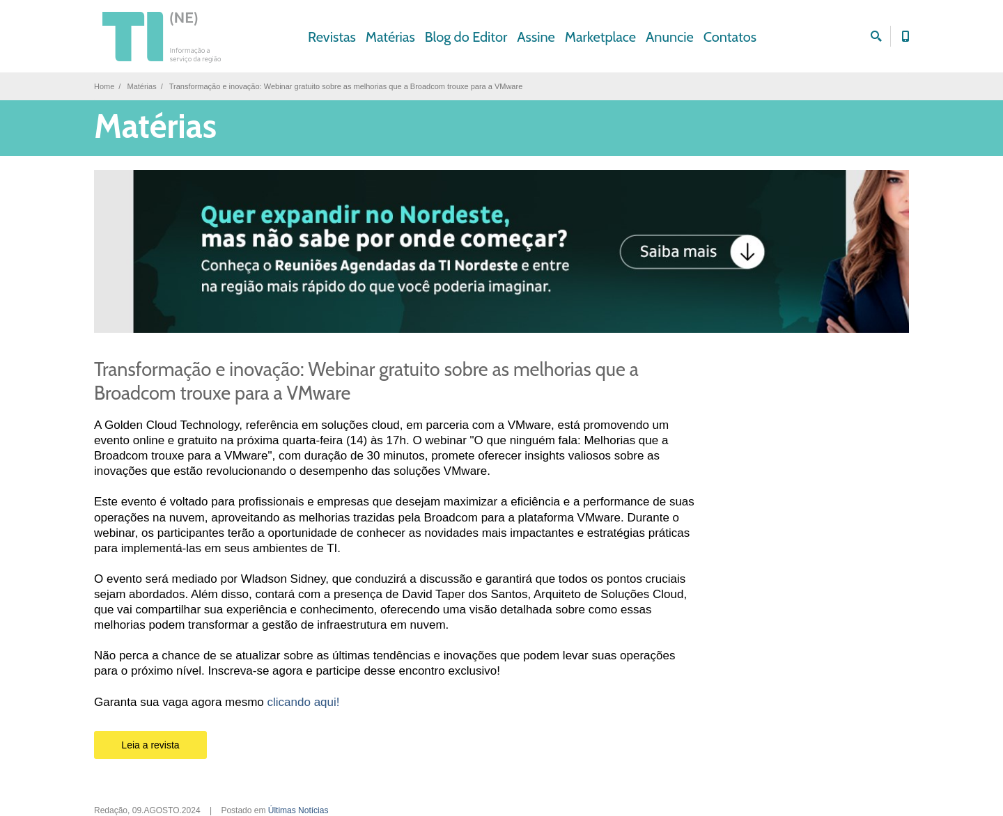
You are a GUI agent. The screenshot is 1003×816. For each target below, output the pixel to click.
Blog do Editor (466, 37)
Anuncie (670, 37)
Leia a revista (150, 745)
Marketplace (600, 37)
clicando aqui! (303, 702)
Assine (536, 37)
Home (104, 86)
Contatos (729, 37)
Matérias (390, 37)
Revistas (332, 37)
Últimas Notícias (298, 810)
